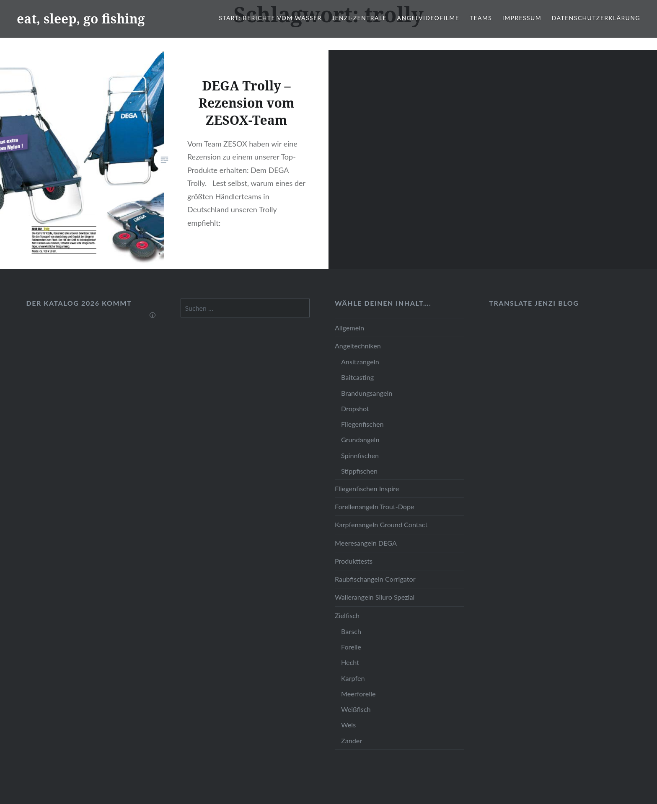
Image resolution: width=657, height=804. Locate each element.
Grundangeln (360, 439)
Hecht (350, 662)
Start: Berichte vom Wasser (270, 17)
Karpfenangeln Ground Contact (381, 524)
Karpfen (353, 678)
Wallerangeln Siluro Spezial (374, 597)
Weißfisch (356, 709)
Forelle (351, 647)
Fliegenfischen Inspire (367, 488)
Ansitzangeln (360, 362)
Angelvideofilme (428, 17)
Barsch (351, 631)
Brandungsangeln (366, 393)
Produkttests (353, 561)
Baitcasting (357, 377)
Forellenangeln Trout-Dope (374, 506)
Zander (351, 741)
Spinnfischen (360, 455)
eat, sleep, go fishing (81, 18)
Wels (348, 725)
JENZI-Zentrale (359, 17)
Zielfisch (347, 615)
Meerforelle (358, 694)
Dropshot (355, 408)
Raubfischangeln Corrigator (375, 579)
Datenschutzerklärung (596, 17)
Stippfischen (359, 471)
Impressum (521, 17)
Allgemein (349, 328)
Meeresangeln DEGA (366, 543)
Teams (481, 17)
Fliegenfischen (362, 424)
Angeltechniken (358, 346)
